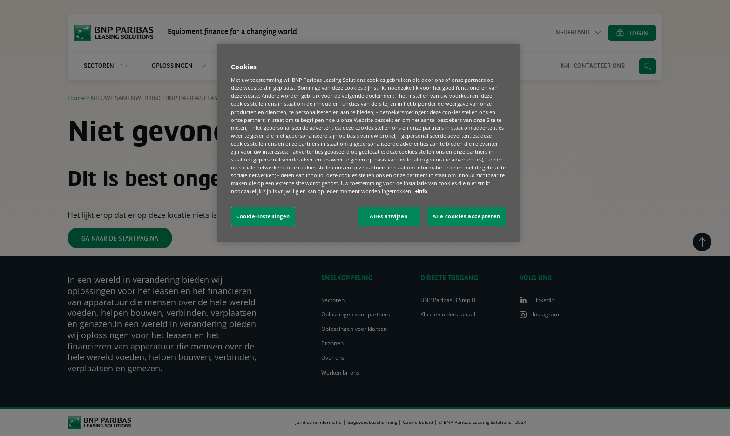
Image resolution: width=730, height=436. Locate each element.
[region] (368, 143)
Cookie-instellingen (263, 216)
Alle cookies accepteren (466, 216)
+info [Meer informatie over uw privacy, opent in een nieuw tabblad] (421, 191)
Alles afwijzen (389, 216)
